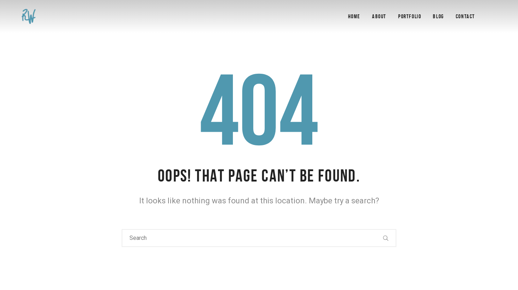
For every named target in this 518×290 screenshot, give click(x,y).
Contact (465, 16)
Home (354, 16)
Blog (438, 16)
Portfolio (409, 16)
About (379, 16)
